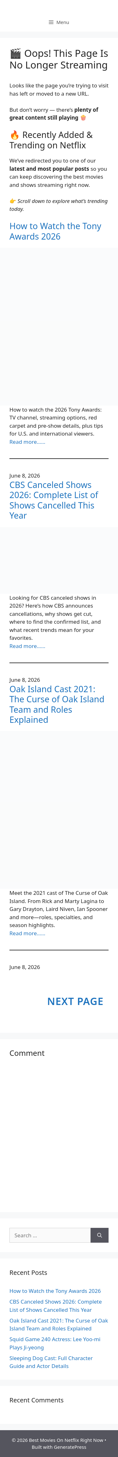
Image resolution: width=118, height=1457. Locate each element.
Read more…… (27, 441)
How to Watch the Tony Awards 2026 (55, 231)
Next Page (75, 1001)
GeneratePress (70, 1447)
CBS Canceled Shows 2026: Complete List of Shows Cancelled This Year (53, 500)
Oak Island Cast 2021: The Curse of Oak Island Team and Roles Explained (56, 704)
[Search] (100, 1235)
